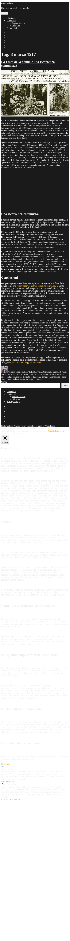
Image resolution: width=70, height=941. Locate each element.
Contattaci (11, 20)
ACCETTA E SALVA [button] (10, 799)
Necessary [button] (5, 764)
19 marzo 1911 (13, 374)
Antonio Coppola (15, 372)
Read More (59, 431)
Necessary (9, 766)
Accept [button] (51, 431)
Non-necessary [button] (7, 781)
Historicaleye (7, 3)
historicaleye (13, 379)
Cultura (46, 372)
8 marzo (38, 374)
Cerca (4, 382)
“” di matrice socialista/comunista (36, 286)
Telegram (16, 25)
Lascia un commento (34, 379)
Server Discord (18, 23)
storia (22, 379)
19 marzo (54, 372)
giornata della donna (32, 377)
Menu (4, 13)
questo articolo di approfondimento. (26, 362)
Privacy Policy (13, 28)
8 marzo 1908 (49, 374)
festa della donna (14, 377)
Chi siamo (11, 18)
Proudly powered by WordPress (41, 426)
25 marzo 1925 (27, 374)
